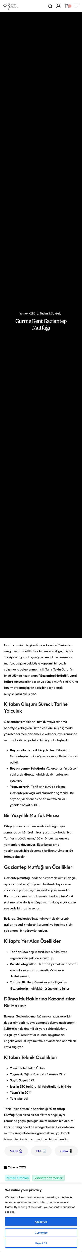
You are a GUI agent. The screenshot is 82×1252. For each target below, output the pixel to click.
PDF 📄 (41, 1151)
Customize (41, 1232)
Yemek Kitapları (17, 1177)
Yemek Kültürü (28, 313)
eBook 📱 (66, 1151)
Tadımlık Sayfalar (51, 313)
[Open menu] (77, 6)
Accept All (41, 1222)
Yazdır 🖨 (16, 1151)
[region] (41, 1217)
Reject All (41, 1243)
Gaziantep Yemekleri (48, 1177)
